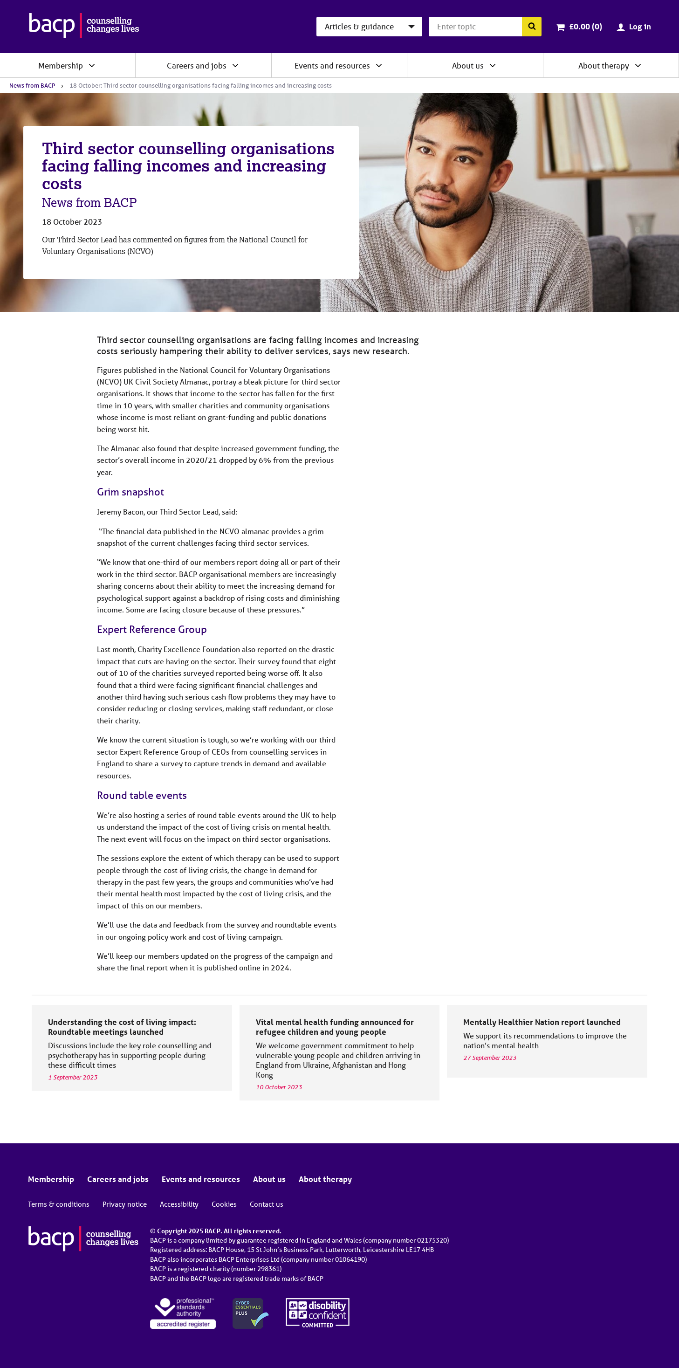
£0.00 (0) (585, 26)
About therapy (603, 65)
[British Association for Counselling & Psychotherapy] (84, 26)
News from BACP (32, 85)
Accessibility (179, 1204)
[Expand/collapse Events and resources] (379, 65)
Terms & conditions (58, 1204)
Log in (640, 26)
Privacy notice (125, 1204)
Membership (60, 65)
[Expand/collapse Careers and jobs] (235, 65)
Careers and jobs (196, 65)
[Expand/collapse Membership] (92, 65)
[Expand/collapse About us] (492, 65)
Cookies (224, 1204)
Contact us (266, 1204)
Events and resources (332, 65)
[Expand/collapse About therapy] (638, 65)
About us (468, 65)
